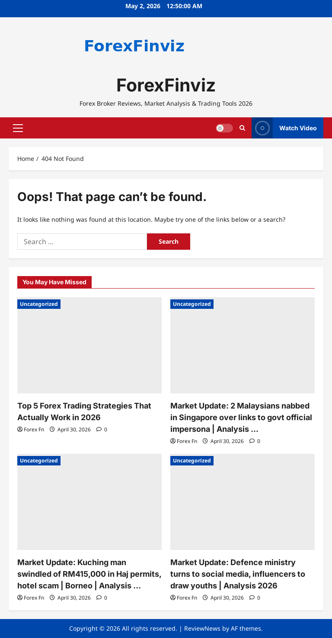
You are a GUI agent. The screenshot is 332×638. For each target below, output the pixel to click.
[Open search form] (242, 127)
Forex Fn (34, 429)
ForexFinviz (166, 85)
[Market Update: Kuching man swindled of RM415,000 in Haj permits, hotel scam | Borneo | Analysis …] (89, 502)
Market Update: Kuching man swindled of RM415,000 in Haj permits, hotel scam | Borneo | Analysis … (89, 574)
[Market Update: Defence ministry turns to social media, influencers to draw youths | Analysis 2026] (242, 502)
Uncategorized (39, 304)
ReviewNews (202, 628)
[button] (18, 128)
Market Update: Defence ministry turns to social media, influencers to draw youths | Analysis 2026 (237, 574)
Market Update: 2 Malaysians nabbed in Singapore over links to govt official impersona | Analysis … (241, 417)
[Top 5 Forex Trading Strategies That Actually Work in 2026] (89, 345)
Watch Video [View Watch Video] (284, 127)
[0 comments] (101, 429)
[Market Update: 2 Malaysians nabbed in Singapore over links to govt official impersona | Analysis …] (242, 345)
